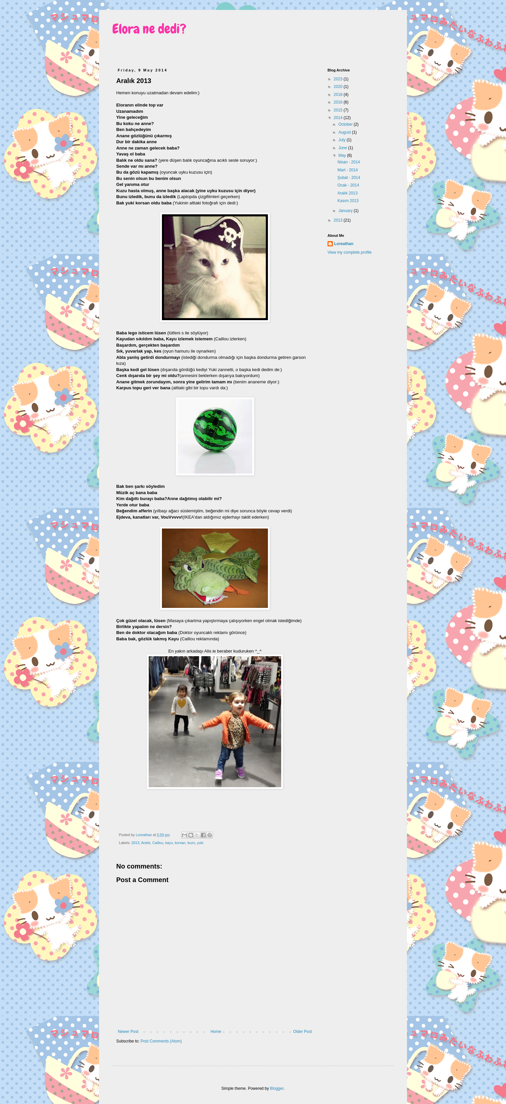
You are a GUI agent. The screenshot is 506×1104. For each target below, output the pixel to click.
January (346, 210)
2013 (135, 843)
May (342, 155)
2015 (339, 110)
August (345, 132)
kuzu (191, 843)
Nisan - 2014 (348, 162)
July (342, 140)
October (346, 124)
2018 (339, 94)
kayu (169, 843)
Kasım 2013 (348, 200)
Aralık (145, 843)
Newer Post (128, 1031)
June (343, 148)
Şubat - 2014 (348, 177)
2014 (339, 117)
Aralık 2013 (347, 193)
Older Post (302, 1031)
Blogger (276, 1088)
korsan (180, 843)
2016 (339, 102)
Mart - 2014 (347, 170)
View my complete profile (350, 252)
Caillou (157, 843)
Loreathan (343, 243)
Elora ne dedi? (149, 29)
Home (216, 1031)
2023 (339, 79)
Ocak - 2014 (348, 185)
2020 (339, 86)
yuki (200, 843)
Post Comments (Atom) (161, 1041)
